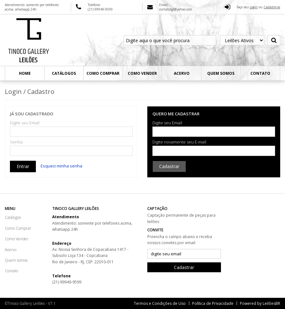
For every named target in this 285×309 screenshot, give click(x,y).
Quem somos (220, 73)
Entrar (23, 166)
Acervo (182, 73)
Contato (260, 73)
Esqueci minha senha (61, 166)
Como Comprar (102, 73)
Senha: (16, 142)
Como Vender (142, 73)
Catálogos (64, 73)
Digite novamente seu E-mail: (179, 142)
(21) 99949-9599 (66, 282)
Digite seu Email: (25, 123)
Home (25, 73)
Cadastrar (169, 166)
